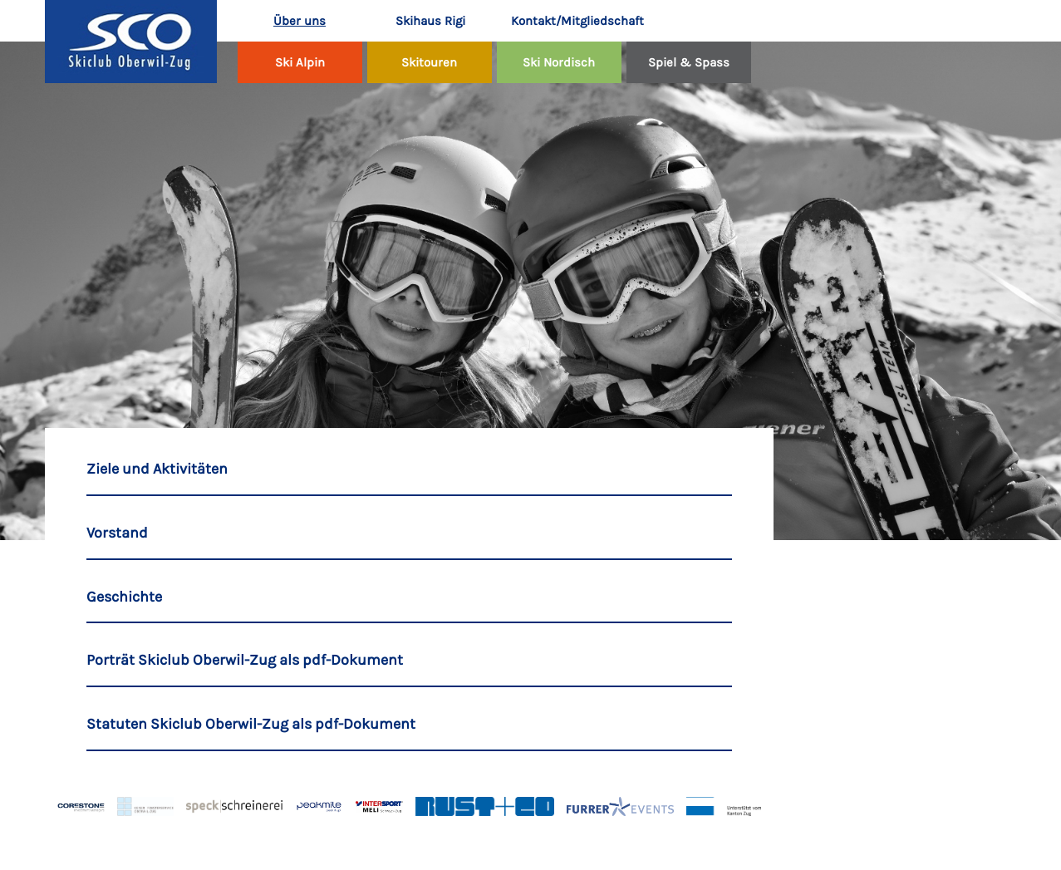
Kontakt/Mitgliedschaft (567, 20)
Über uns (299, 20)
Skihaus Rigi (430, 20)
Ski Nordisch (559, 62)
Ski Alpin (300, 62)
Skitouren (429, 62)
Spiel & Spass (688, 62)
